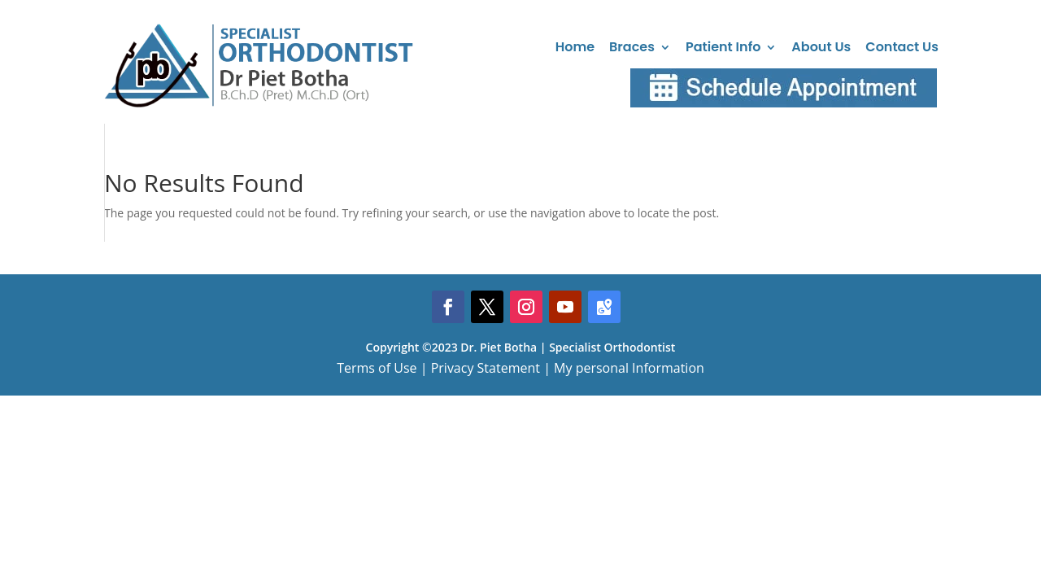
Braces (632, 46)
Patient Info (723, 46)
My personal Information (629, 368)
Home (575, 46)
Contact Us (902, 46)
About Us (821, 46)
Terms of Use (376, 368)
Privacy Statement (485, 368)
